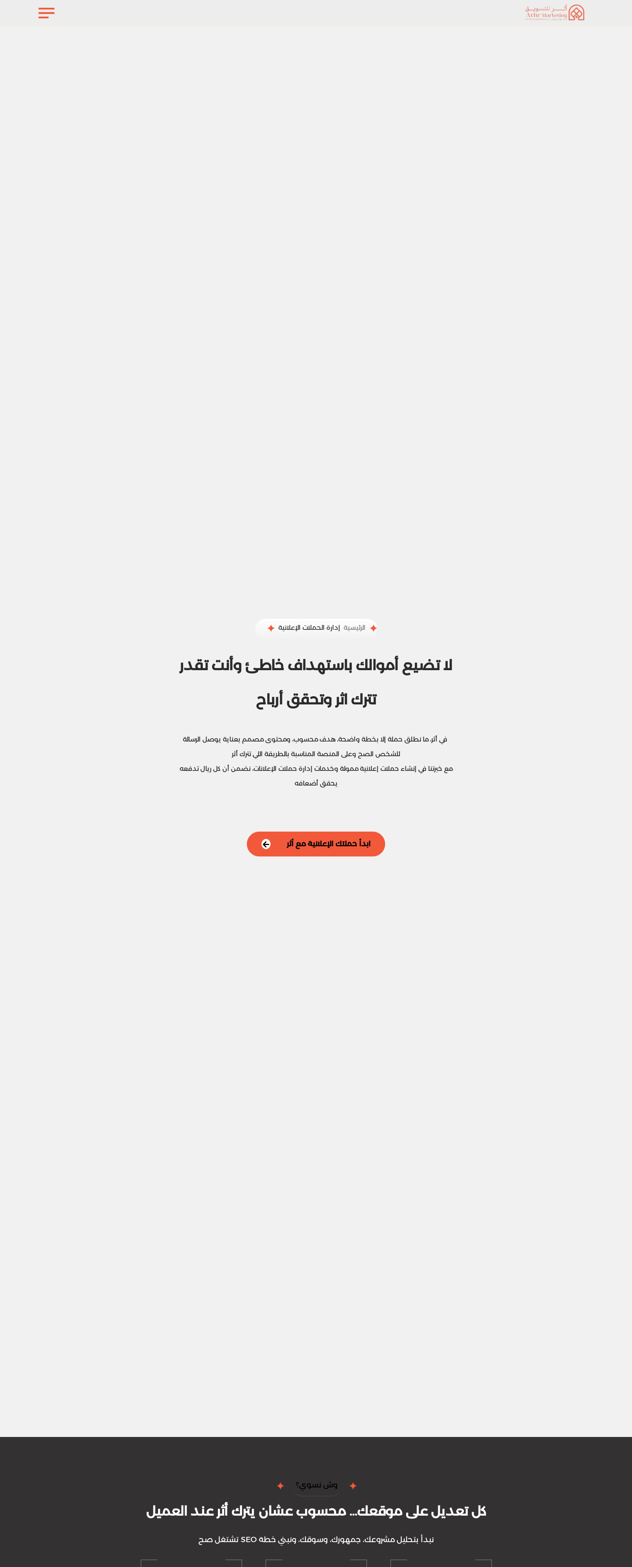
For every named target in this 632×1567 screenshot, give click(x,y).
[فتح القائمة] (47, 13)
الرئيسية (355, 627)
